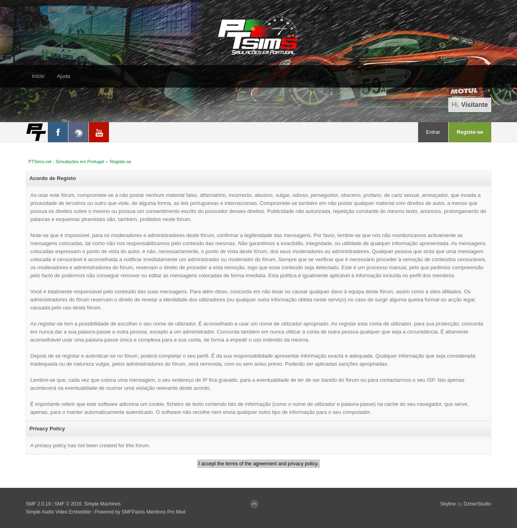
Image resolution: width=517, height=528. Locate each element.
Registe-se (470, 132)
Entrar (433, 132)
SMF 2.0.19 (38, 504)
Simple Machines (102, 504)
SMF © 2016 (68, 504)
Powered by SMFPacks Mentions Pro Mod (140, 512)
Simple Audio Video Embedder (58, 512)
